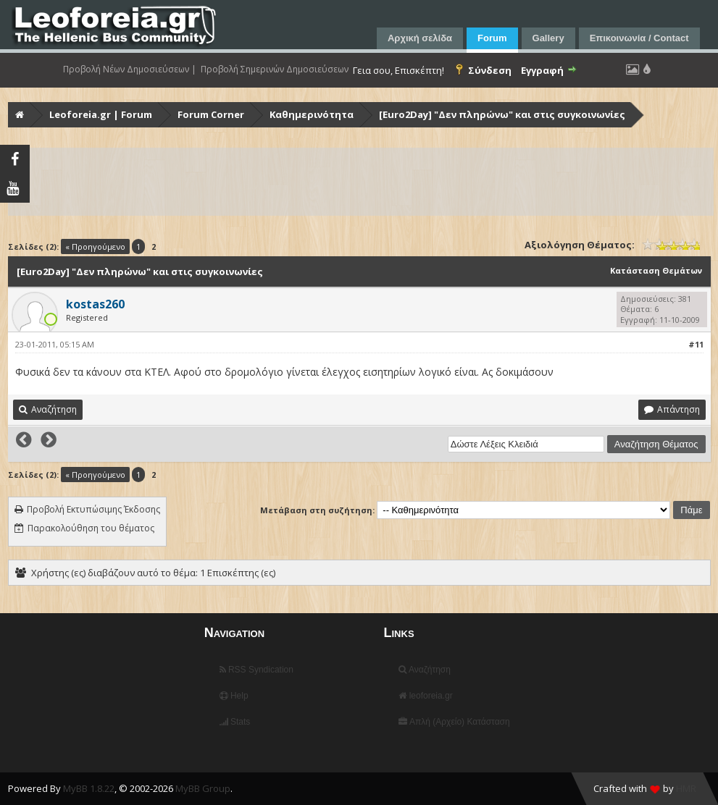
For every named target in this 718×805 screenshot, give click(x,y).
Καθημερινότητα (312, 114)
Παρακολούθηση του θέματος (91, 528)
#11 (696, 344)
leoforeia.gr (425, 696)
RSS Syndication (256, 670)
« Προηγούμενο (95, 246)
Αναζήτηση (424, 670)
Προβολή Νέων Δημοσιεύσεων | (129, 69)
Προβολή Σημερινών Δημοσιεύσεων (274, 69)
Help (234, 696)
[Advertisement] (360, 181)
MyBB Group (202, 788)
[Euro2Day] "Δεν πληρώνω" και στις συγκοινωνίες (502, 114)
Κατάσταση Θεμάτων (656, 270)
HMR (686, 788)
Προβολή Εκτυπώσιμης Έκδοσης (93, 509)
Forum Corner (211, 114)
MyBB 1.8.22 (88, 788)
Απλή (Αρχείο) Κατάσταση (453, 722)
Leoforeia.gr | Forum (100, 114)
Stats (235, 722)
